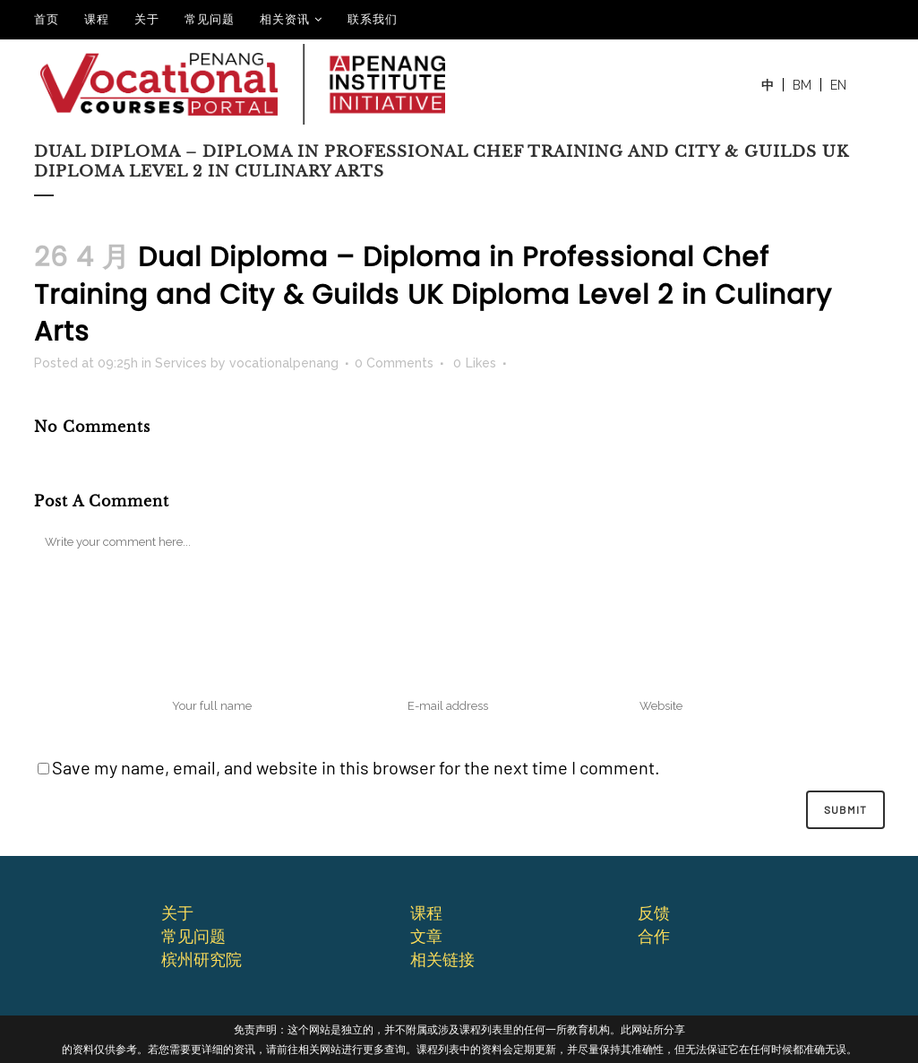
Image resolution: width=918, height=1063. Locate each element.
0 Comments (394, 363)
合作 (654, 936)
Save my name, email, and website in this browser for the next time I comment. (356, 767)
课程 (96, 19)
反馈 (654, 912)
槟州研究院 (201, 959)
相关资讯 (285, 19)
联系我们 (372, 19)
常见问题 (209, 19)
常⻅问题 (193, 936)
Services (181, 363)
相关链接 (442, 959)
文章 (426, 936)
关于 (146, 19)
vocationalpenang (284, 363)
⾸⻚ (46, 19)
